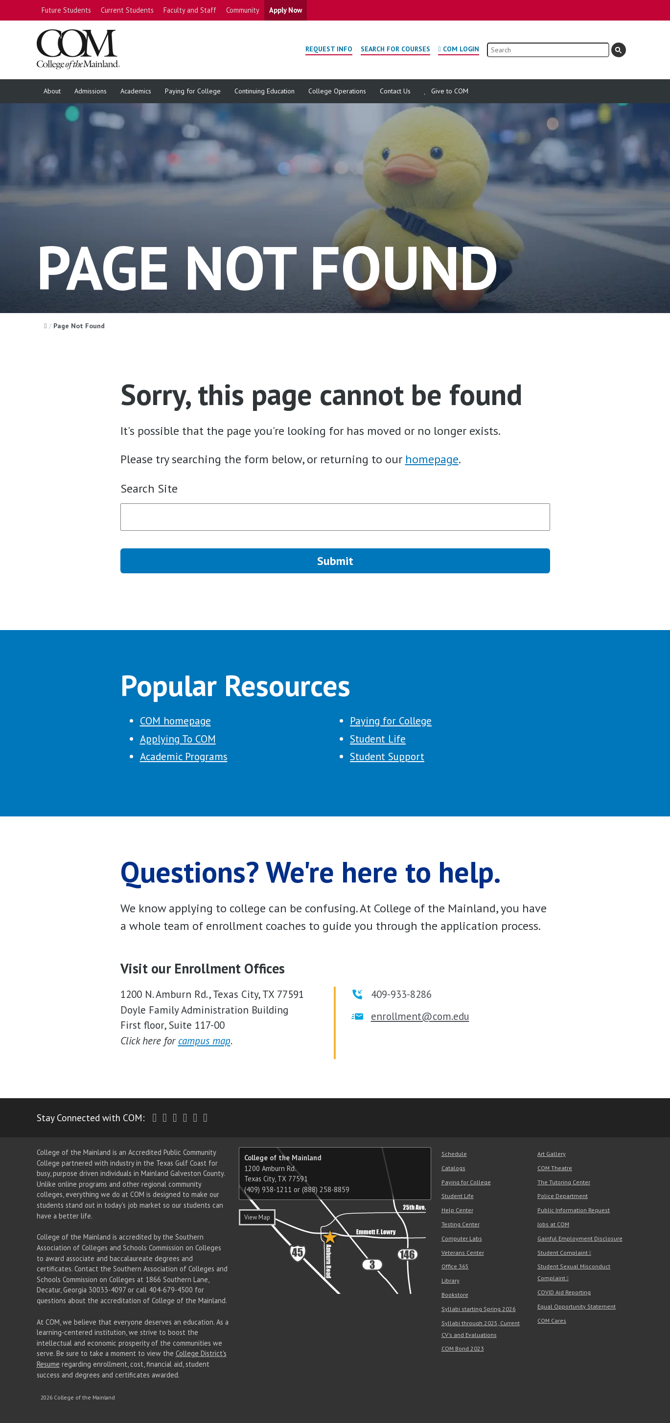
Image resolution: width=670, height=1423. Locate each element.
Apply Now (285, 10)
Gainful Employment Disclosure (580, 1238)
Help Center (457, 1210)
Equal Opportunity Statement (576, 1306)
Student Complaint (562, 1252)
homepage (432, 459)
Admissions (90, 91)
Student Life (378, 738)
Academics (135, 91)
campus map (204, 1040)
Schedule (454, 1153)
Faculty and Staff (189, 10)
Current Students (127, 10)
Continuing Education (264, 91)
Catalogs (453, 1168)
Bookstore (454, 1294)
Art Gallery (551, 1153)
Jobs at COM (553, 1224)
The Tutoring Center (563, 1182)
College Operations (337, 91)
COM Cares (551, 1320)
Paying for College (193, 91)
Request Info (328, 49)
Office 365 (455, 1266)
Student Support (387, 756)
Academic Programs (184, 756)
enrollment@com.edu (420, 1016)
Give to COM (449, 91)
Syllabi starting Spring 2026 (478, 1308)
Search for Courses (395, 49)
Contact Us (395, 91)
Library (450, 1280)
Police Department (562, 1195)
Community (242, 10)
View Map (257, 1217)
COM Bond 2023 (462, 1348)
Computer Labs (461, 1238)
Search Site (149, 488)
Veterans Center (462, 1252)
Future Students (66, 10)
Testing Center (460, 1224)
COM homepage (175, 720)
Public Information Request (573, 1210)
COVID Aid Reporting (564, 1292)
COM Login (461, 49)
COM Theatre (554, 1168)
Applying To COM (178, 738)
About (52, 91)
